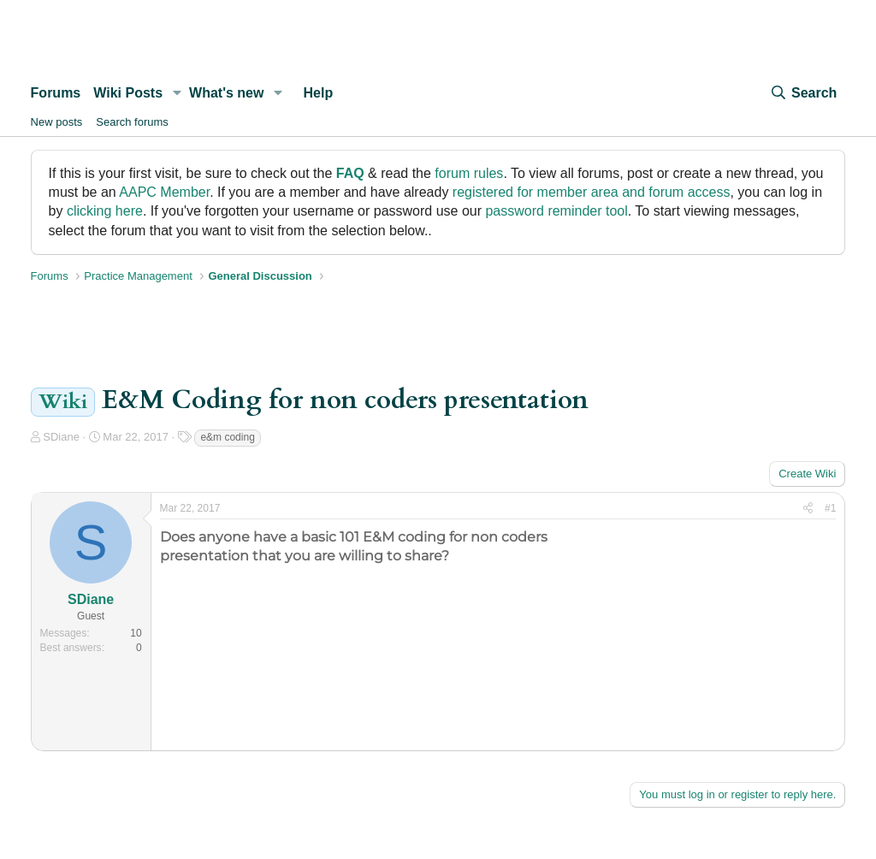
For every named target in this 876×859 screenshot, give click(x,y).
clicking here (105, 211)
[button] (176, 93)
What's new (226, 93)
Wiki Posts (128, 93)
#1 (830, 508)
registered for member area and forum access (592, 192)
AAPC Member (164, 192)
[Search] (803, 93)
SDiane (61, 436)
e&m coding (227, 437)
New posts (57, 122)
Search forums (132, 122)
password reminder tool (556, 211)
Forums (56, 93)
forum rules (469, 173)
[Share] (808, 508)
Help (319, 93)
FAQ (350, 173)
